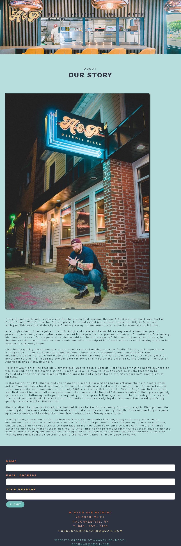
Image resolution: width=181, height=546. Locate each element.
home (54, 14)
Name (11, 461)
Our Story (83, 14)
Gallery (57, 19)
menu (111, 14)
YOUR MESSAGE (21, 489)
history (137, 14)
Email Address (21, 475)
